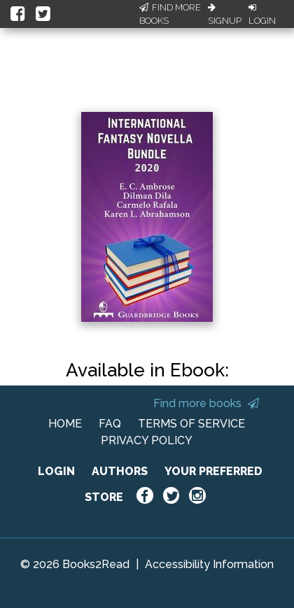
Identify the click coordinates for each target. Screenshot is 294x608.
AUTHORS (120, 471)
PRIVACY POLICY (146, 440)
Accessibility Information (209, 564)
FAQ (110, 423)
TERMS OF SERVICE (191, 423)
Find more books (206, 403)
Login (262, 15)
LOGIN (56, 471)
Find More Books (170, 14)
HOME (65, 423)
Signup (224, 15)
